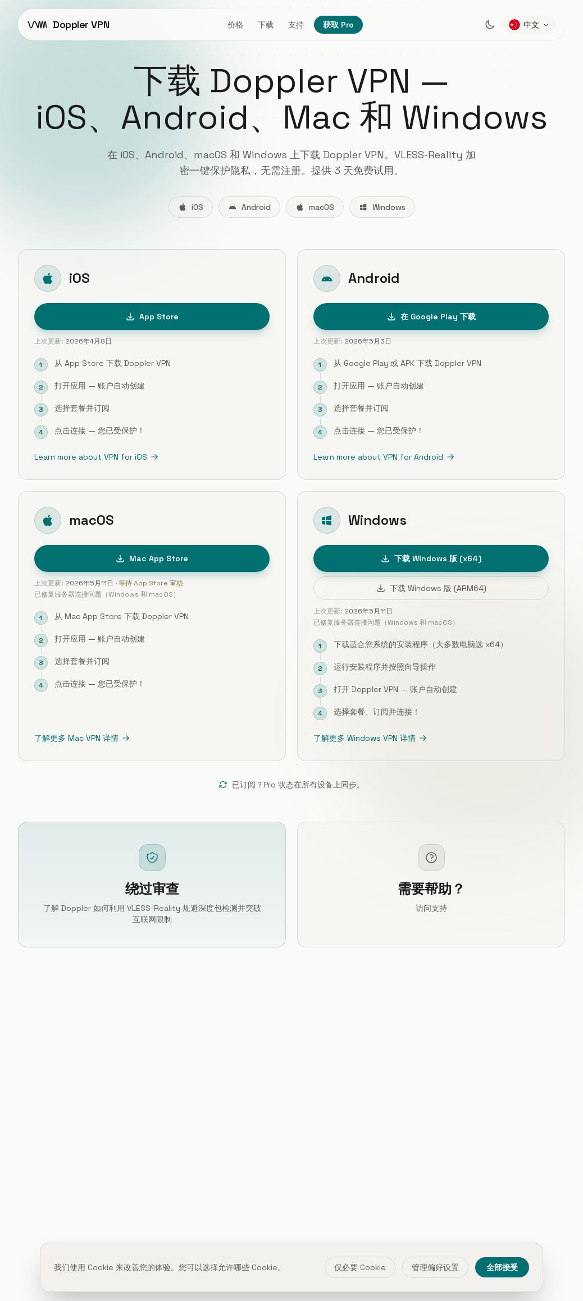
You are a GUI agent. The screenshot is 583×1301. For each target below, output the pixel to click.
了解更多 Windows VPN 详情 (370, 739)
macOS (314, 207)
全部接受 (502, 1267)
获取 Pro (338, 25)
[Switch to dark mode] (490, 25)
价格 (235, 25)
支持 (296, 25)
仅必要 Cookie (360, 1267)
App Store (152, 317)
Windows (382, 207)
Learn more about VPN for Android (383, 457)
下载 (266, 25)
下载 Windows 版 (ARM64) (431, 589)
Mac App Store (152, 560)
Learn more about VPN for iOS (96, 457)
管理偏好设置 (435, 1267)
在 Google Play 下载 (431, 317)
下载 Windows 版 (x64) (431, 560)
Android (249, 207)
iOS (190, 207)
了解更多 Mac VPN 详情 (82, 739)
